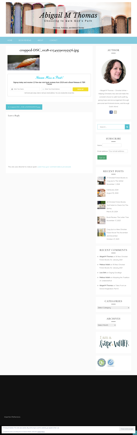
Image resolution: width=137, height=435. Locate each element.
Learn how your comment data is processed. (54, 167)
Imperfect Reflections (12, 417)
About (40, 40)
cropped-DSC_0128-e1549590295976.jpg (25, 107)
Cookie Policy (41, 431)
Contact (53, 40)
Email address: (103, 151)
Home (9, 40)
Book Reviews (25, 40)
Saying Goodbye (115, 273)
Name (99, 145)
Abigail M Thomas (106, 257)
